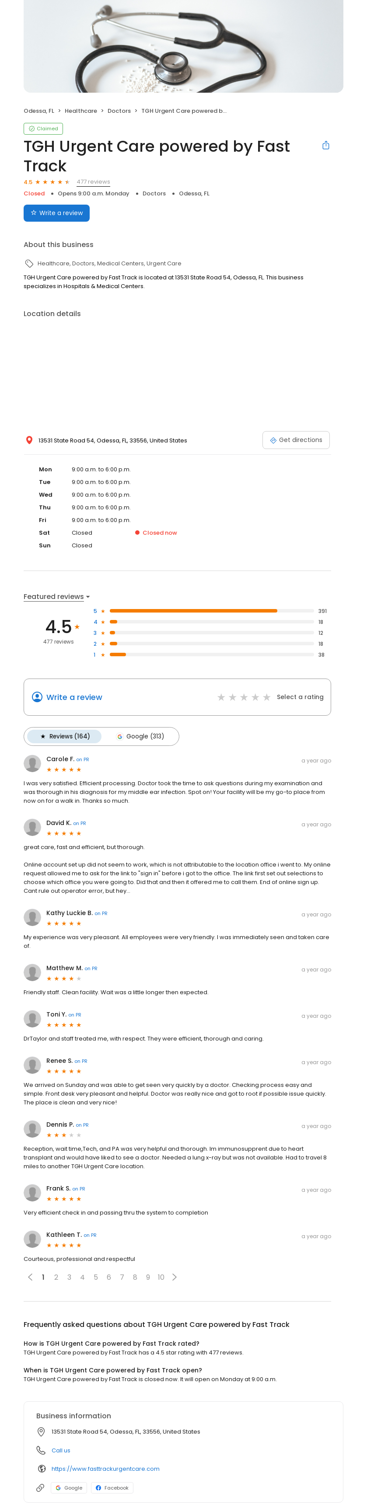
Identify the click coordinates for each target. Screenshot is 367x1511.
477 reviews (93, 182)
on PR (82, 759)
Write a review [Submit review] (57, 213)
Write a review (74, 697)
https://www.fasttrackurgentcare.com (106, 1468)
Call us (61, 1450)
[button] (174, 1277)
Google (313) (139, 736)
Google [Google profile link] (69, 1487)
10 (161, 1277)
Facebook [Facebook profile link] (112, 1487)
